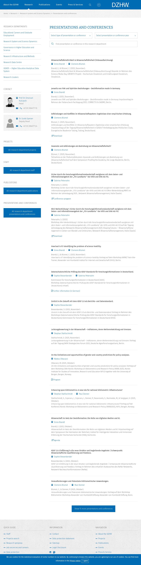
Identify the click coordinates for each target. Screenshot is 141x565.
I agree (85, 561)
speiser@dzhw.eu (17, 126)
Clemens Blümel (78, 64)
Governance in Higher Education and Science (19, 48)
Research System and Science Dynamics (20, 41)
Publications (44, 4)
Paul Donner (84, 394)
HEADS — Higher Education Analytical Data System (21, 69)
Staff (8, 534)
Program (56, 380)
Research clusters (11, 77)
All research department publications (22, 191)
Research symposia (14, 543)
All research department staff (22, 170)
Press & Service (104, 552)
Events (59, 4)
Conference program (62, 199)
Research (29, 4)
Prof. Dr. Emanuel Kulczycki (29, 101)
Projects (101, 538)
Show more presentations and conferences (94, 509)
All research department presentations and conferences (22, 212)
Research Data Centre (13, 62)
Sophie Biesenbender (63, 276)
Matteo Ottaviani (61, 359)
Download (58, 136)
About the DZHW (11, 4)
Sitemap (55, 543)
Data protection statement (63, 538)
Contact (55, 534)
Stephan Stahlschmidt (63, 333)
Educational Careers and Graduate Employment (18, 34)
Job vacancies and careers (17, 547)
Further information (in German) (66, 291)
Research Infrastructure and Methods (19, 56)
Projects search (12, 538)
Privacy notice (75, 561)
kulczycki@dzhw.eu (17, 108)
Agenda (57, 440)
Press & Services (75, 4)
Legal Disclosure (59, 547)
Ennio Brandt (59, 64)
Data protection (12, 552)
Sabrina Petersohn (62, 181)
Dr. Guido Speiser (29, 120)
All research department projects (22, 150)
